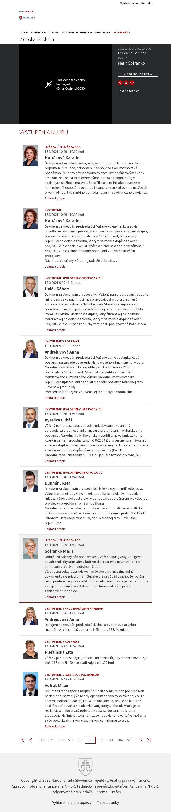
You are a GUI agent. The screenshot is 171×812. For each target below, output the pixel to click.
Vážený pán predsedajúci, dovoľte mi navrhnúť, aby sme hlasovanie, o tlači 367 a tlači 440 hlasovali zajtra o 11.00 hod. (96, 660)
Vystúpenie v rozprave (62, 341)
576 (41, 740)
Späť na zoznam (128, 91)
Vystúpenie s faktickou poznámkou (72, 675)
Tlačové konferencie (77, 32)
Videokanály (122, 32)
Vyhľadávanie (129, 3)
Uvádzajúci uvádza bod (63, 147)
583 (110, 740)
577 (51, 740)
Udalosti (102, 32)
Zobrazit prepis (55, 198)
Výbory (54, 32)
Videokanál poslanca (138, 73)
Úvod (24, 32)
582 (100, 740)
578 (61, 740)
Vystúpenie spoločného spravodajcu (73, 278)
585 (129, 740)
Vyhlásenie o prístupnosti (73, 802)
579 (70, 740)
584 (120, 740)
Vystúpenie (53, 210)
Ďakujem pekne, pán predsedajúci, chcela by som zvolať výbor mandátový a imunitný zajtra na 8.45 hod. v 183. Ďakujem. (90, 627)
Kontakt (146, 3)
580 (80, 740)
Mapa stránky (107, 802)
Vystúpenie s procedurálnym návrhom (74, 608)
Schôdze (38, 32)
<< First (25, 740)
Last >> (146, 740)
